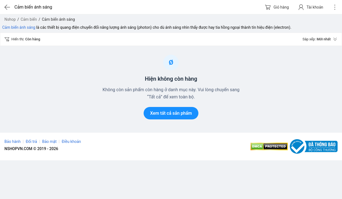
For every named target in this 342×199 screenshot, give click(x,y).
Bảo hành (12, 141)
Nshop (10, 19)
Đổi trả (31, 141)
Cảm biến (29, 19)
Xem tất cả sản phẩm (171, 113)
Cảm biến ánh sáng (18, 27)
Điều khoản (71, 141)
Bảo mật (49, 141)
